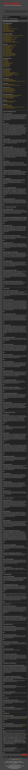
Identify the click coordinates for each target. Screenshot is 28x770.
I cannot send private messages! (8, 79)
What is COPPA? (5, 25)
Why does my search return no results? (8, 89)
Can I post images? (6, 62)
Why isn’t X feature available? (7, 106)
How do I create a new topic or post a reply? (9, 45)
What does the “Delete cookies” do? (8, 31)
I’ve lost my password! (6, 29)
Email (23, 762)
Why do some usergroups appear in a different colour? (11, 74)
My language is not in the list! (7, 38)
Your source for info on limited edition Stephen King (12, 5)
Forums (19, 762)
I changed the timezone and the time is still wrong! (10, 37)
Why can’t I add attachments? (7, 51)
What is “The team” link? (6, 76)
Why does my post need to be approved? (9, 55)
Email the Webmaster (14, 768)
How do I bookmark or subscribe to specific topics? (10, 96)
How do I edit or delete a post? (7, 46)
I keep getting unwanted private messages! (9, 80)
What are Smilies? (5, 61)
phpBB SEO (17, 759)
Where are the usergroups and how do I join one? (10, 72)
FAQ (16, 763)
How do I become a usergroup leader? (8, 73)
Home (8, 761)
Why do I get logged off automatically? (8, 30)
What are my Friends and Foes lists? (8, 84)
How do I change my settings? (7, 34)
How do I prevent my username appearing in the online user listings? (13, 35)
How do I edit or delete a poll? (7, 49)
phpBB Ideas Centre (23, 725)
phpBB (5, 247)
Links (13, 763)
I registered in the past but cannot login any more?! (10, 28)
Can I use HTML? (5, 60)
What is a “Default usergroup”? (7, 75)
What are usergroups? (6, 71)
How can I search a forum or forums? (8, 88)
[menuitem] (4, 17)
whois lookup (23, 734)
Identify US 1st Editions (18, 761)
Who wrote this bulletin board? (7, 105)
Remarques (15, 762)
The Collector (12, 3)
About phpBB (23, 718)
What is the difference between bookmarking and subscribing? (12, 95)
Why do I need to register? (7, 24)
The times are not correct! (7, 36)
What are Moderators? (6, 70)
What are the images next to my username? (9, 39)
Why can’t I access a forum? (7, 50)
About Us (11, 761)
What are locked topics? (6, 65)
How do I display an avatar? (7, 40)
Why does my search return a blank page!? (9, 90)
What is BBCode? (5, 59)
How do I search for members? (7, 91)
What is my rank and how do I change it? (9, 41)
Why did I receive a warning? (7, 52)
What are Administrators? (6, 69)
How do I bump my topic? (6, 56)
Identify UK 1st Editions (8, 762)
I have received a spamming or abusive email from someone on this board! (14, 81)
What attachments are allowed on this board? (9, 101)
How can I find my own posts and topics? (9, 92)
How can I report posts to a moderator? (8, 53)
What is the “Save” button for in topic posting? (9, 54)
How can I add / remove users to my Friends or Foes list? (11, 85)
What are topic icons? (6, 66)
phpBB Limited (5, 717)
